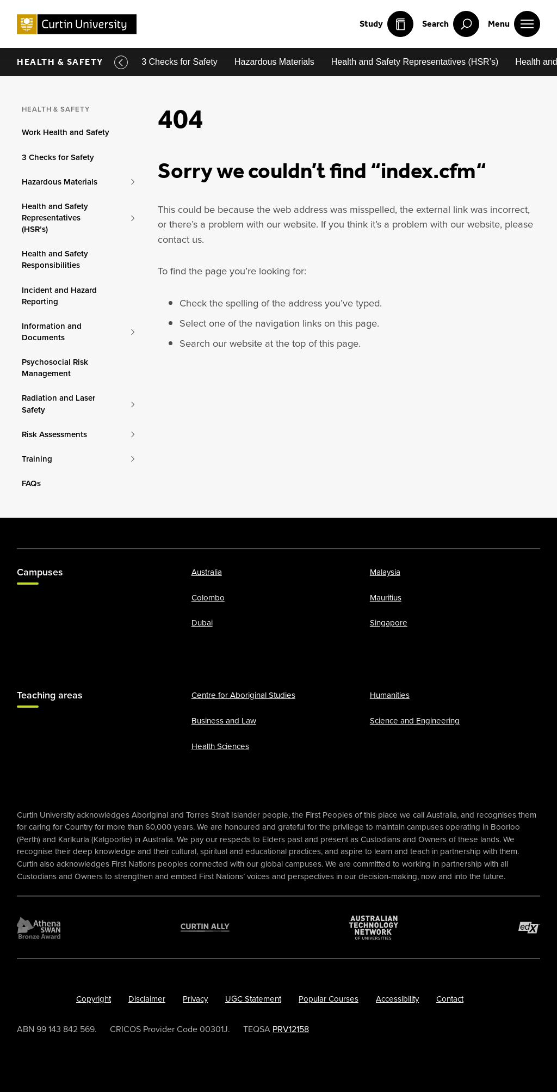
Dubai (202, 623)
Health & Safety (60, 62)
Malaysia (385, 572)
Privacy (195, 999)
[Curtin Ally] (205, 927)
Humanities (390, 695)
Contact (449, 999)
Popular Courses (328, 999)
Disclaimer (146, 999)
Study (386, 24)
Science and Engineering (415, 721)
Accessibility (397, 999)
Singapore (388, 623)
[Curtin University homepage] (77, 24)
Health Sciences (220, 746)
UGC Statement (253, 999)
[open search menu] (450, 24)
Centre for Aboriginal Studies (243, 695)
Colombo (208, 598)
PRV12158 (291, 1029)
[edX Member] (529, 927)
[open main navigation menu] (514, 24)
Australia (206, 572)
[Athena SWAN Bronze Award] (38, 927)
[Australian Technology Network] (373, 927)
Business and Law (223, 721)
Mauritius (385, 598)
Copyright (93, 999)
